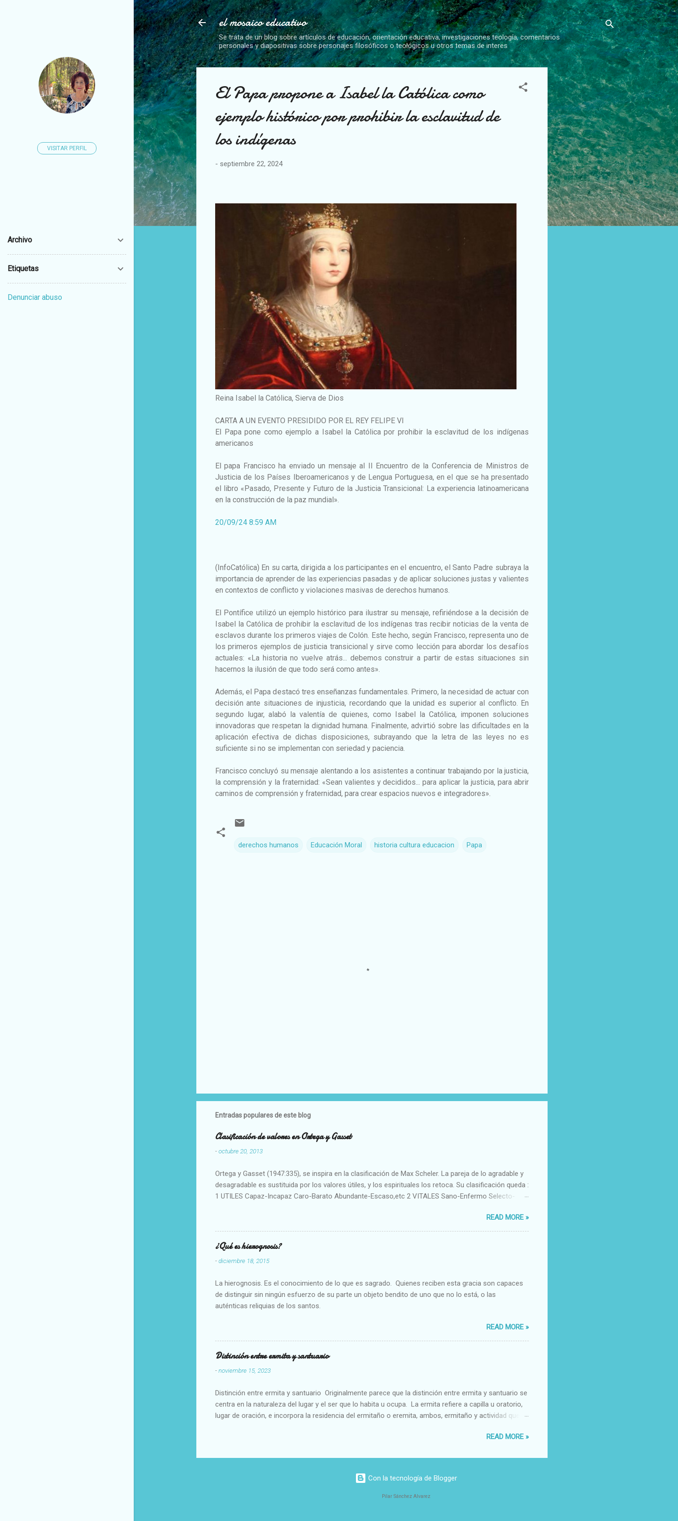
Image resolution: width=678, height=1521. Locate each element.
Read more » (507, 1217)
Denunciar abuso (35, 297)
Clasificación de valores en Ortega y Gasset (283, 1137)
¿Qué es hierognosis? (248, 1246)
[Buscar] (609, 25)
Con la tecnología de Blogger (406, 1478)
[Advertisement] (616, 208)
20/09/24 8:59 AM (245, 522)
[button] (523, 88)
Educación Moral (336, 845)
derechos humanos (268, 845)
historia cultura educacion (414, 845)
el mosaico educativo (263, 22)
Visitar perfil (67, 148)
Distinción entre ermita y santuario (272, 1356)
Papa (474, 845)
